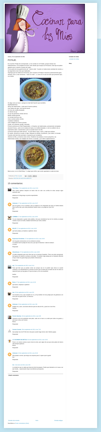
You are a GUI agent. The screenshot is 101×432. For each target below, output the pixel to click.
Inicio (37, 420)
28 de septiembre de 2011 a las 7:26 (31, 329)
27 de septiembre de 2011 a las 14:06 (30, 252)
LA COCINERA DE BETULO (19, 339)
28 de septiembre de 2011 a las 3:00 (31, 316)
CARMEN (15, 216)
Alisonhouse (15, 252)
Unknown (15, 203)
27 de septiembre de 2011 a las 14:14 (24, 265)
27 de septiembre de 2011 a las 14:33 (26, 282)
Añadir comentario (13, 375)
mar (13, 292)
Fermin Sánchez (16, 316)
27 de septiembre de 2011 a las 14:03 (27, 228)
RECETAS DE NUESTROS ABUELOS (22, 178)
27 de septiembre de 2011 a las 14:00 (28, 216)
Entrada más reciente (13, 420)
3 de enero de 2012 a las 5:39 (22, 365)
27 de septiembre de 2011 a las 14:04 (34, 238)
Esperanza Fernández (18, 238)
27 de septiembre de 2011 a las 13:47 (28, 203)
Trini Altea (15, 188)
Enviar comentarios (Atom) (22, 423)
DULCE (14, 228)
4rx (13, 365)
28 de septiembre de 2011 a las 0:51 (24, 292)
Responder (15, 197)
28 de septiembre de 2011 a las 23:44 (28, 353)
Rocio (14, 282)
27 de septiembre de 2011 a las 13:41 (28, 188)
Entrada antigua (58, 420)
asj (13, 265)
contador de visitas (74, 59)
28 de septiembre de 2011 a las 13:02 (38, 339)
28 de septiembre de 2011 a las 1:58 (27, 304)
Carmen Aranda (16, 329)
